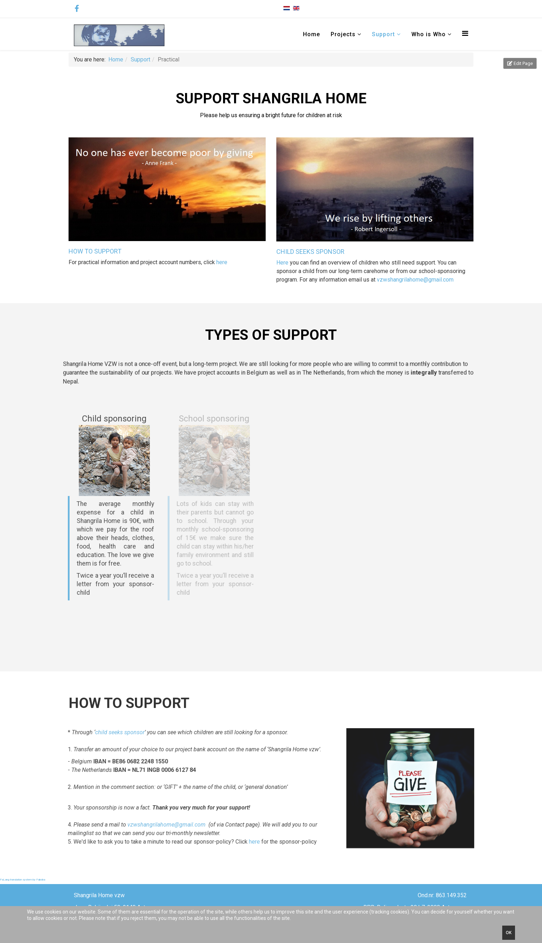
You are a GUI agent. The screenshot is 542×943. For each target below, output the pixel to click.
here (221, 262)
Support (383, 34)
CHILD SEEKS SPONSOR (310, 251)
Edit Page (520, 63)
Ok (508, 932)
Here (283, 262)
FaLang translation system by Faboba (22, 879)
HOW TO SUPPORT (95, 251)
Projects (343, 34)
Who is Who (428, 34)
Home (311, 34)
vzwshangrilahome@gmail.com (415, 279)
